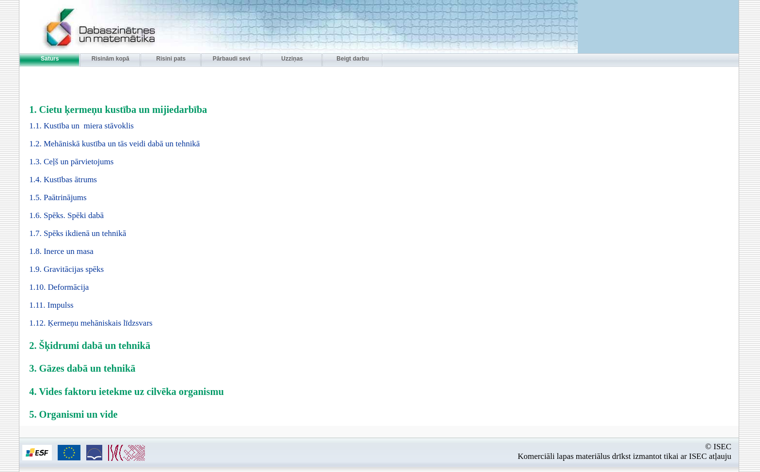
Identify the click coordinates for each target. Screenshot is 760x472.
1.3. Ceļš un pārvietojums (71, 161)
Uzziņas (292, 58)
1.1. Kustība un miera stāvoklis (81, 125)
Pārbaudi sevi (232, 58)
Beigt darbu (352, 58)
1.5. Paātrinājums (58, 197)
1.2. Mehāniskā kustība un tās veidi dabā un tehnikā (114, 143)
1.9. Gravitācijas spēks (66, 269)
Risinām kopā (110, 58)
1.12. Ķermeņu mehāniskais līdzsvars (90, 323)
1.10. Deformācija (59, 287)
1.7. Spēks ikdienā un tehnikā (77, 233)
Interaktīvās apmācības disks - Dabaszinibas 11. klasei (87, 28)
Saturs (50, 58)
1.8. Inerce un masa (61, 251)
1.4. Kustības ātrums (63, 179)
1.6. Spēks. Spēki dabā (66, 215)
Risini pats (171, 58)
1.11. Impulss (51, 305)
